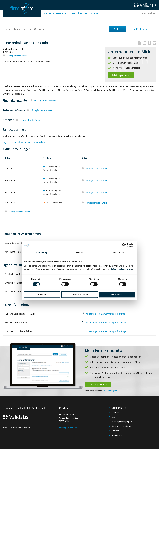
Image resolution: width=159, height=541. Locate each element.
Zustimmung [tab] (41, 252)
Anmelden (150, 13)
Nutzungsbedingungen (122, 421)
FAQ (113, 417)
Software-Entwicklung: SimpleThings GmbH (17, 427)
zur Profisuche (140, 29)
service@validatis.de (68, 427)
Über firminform (119, 407)
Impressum (117, 435)
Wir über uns (79, 13)
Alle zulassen (117, 294)
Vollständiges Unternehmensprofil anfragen (104, 313)
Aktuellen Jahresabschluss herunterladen (25, 142)
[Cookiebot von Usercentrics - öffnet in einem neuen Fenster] (124, 245)
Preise (94, 13)
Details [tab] (79, 252)
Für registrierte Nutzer (15, 55)
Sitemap (115, 430)
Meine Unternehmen (56, 13)
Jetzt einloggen (109, 390)
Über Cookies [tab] (118, 252)
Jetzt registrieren (121, 75)
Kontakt (115, 412)
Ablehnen (42, 294)
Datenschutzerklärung (121, 269)
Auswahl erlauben (79, 294)
